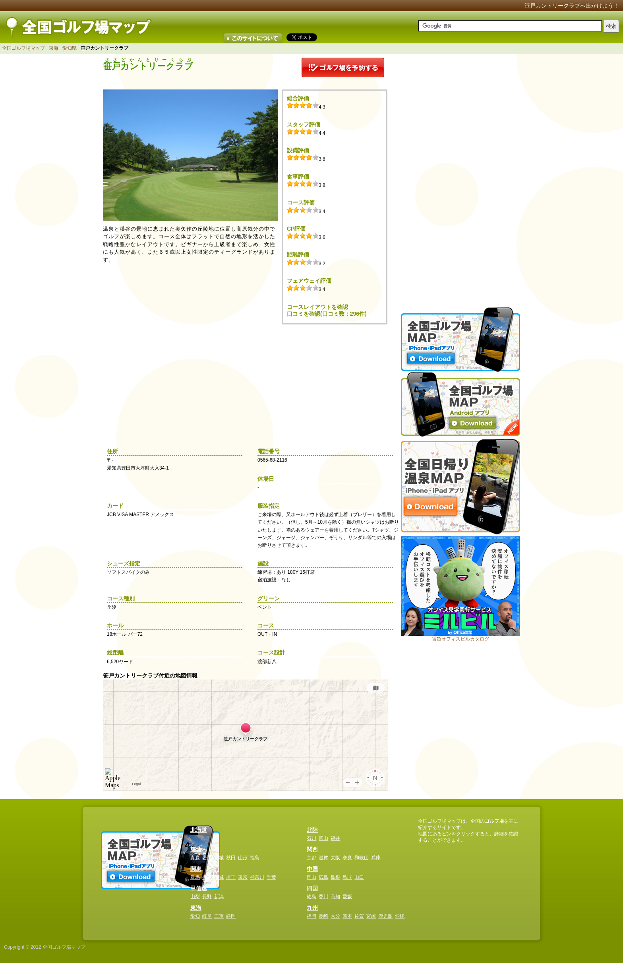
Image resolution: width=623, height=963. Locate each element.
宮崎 (371, 916)
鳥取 (347, 877)
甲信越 (198, 888)
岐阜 (207, 916)
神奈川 (257, 877)
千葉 (271, 877)
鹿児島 (385, 916)
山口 (359, 877)
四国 (312, 888)
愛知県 (69, 48)
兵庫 (376, 857)
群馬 (195, 877)
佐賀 (359, 916)
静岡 (231, 916)
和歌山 (361, 857)
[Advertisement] (460, 177)
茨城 (219, 877)
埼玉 (231, 877)
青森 (195, 857)
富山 (323, 838)
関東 (195, 869)
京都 (311, 857)
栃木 (207, 877)
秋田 (231, 857)
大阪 (335, 857)
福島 (254, 857)
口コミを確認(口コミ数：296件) (327, 313)
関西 (312, 849)
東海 (53, 48)
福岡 (311, 916)
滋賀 (323, 857)
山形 (243, 857)
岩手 (207, 857)
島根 (335, 877)
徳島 (311, 896)
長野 (207, 896)
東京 (243, 877)
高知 (335, 896)
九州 (312, 908)
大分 (335, 916)
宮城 (219, 857)
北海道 (198, 830)
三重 (219, 916)
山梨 (195, 896)
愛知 (195, 916)
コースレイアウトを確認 (317, 307)
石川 (311, 838)
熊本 (347, 916)
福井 (335, 838)
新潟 (219, 896)
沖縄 (399, 916)
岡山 (311, 877)
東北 (195, 849)
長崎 (323, 916)
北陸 (312, 830)
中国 (312, 869)
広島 (323, 877)
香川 (323, 896)
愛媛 (347, 896)
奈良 (347, 857)
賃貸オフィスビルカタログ (460, 639)
